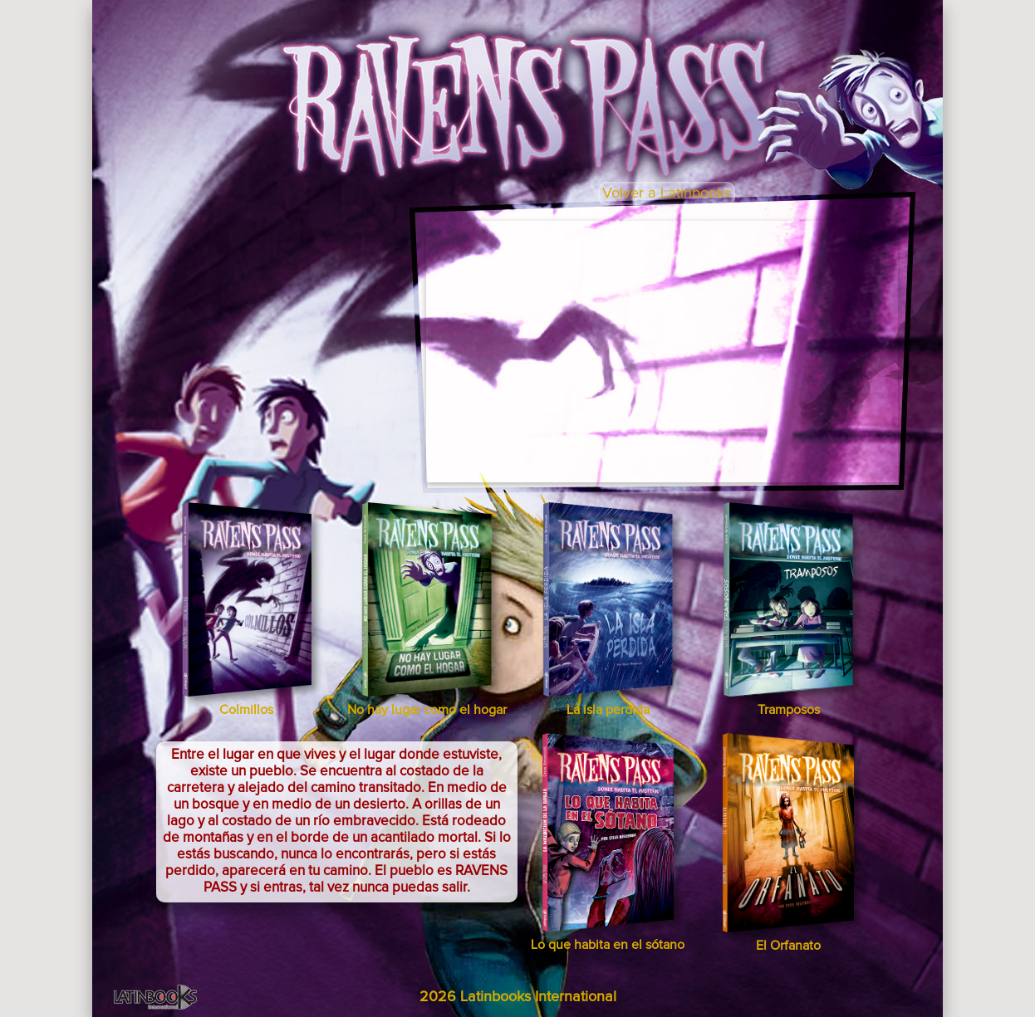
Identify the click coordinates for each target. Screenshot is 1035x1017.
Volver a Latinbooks (666, 193)
